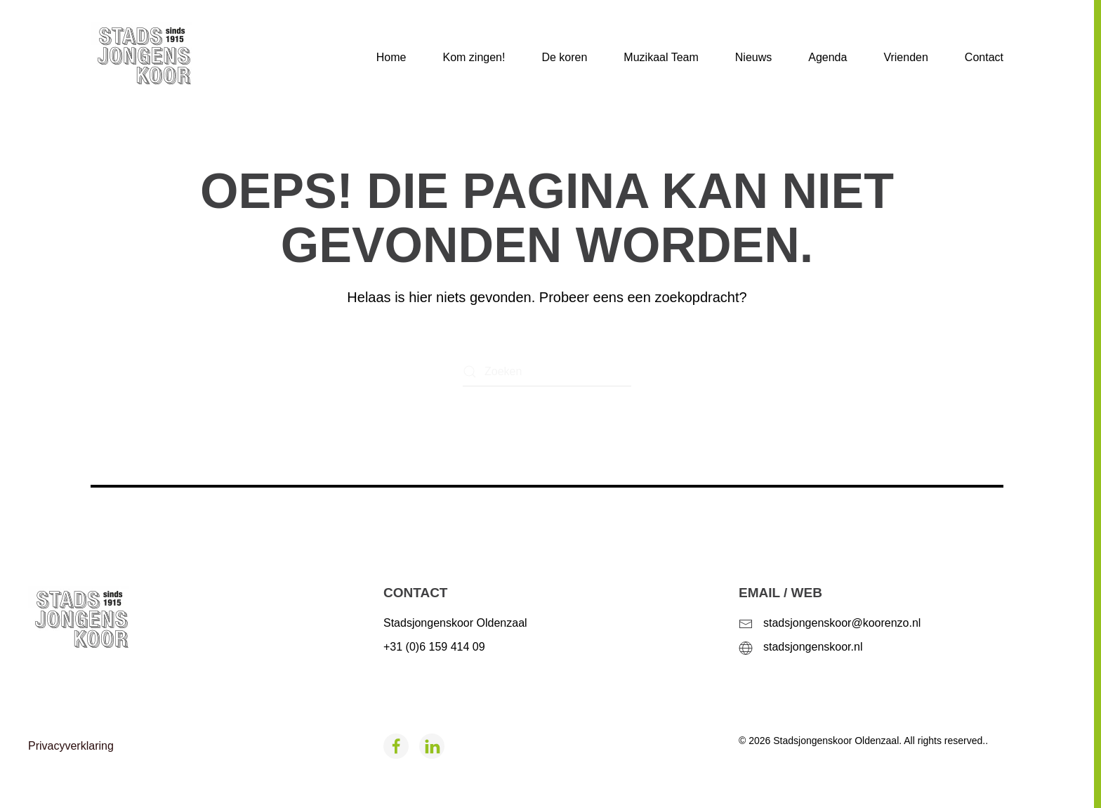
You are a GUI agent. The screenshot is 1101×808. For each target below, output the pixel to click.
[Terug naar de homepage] (164, 57)
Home (391, 57)
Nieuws (753, 57)
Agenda (827, 57)
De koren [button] (564, 57)
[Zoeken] (547, 371)
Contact (984, 57)
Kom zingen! (473, 57)
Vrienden (905, 57)
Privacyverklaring (71, 746)
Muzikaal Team (661, 57)
